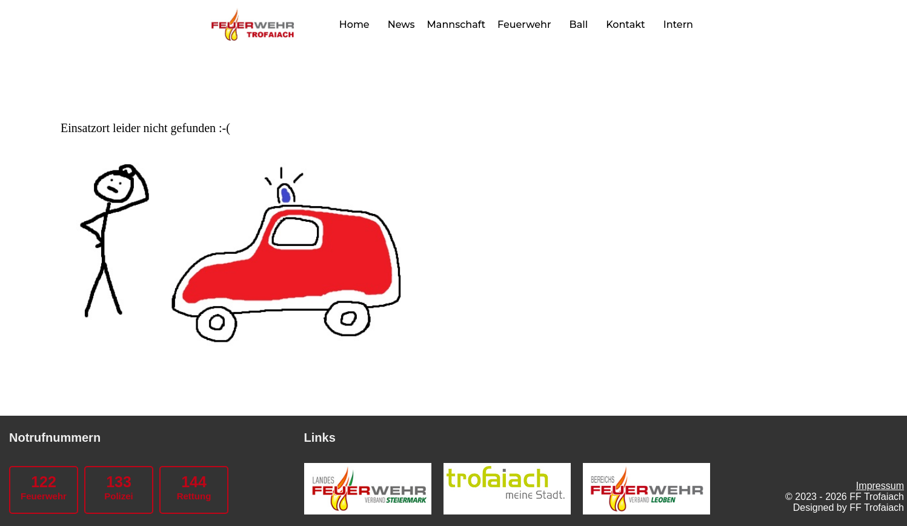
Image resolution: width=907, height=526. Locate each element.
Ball (579, 24)
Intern (678, 24)
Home (354, 24)
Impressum (880, 486)
